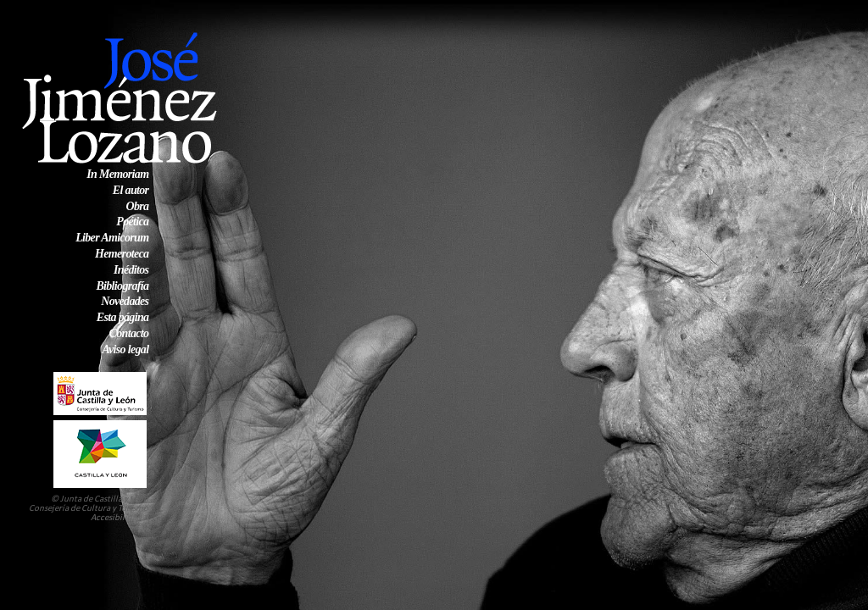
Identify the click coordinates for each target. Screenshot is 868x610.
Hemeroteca (121, 253)
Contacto (129, 333)
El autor (131, 190)
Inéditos (131, 269)
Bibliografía (122, 286)
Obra (136, 206)
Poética (132, 221)
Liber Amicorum (111, 237)
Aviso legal (125, 349)
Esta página (123, 317)
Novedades (124, 301)
